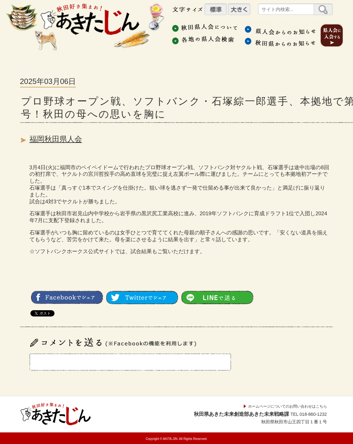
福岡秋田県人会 (55, 139)
